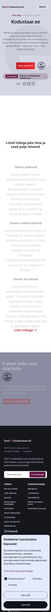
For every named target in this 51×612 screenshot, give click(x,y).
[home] (13, 7)
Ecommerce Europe (37, 508)
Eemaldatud (33, 497)
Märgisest (32, 489)
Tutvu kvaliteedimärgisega (16, 402)
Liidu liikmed (10, 493)
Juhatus (7, 497)
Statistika (8, 508)
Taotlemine (33, 493)
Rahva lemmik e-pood (36, 503)
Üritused (11, 531)
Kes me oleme (10, 489)
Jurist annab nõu (12, 522)
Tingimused (27, 451)
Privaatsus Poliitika (11, 451)
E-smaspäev (9, 517)
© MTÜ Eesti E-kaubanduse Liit (16, 448)
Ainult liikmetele (12, 513)
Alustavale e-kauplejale (10, 503)
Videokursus (10, 526)
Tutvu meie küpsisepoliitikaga (18, 571)
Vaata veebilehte (25, 65)
